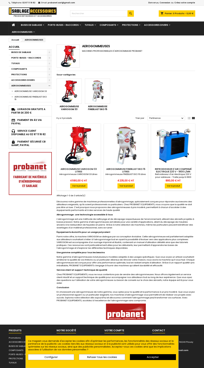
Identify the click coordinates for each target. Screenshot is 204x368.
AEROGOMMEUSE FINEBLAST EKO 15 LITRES (125, 170)
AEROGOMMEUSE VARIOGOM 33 (31, 91)
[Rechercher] (102, 13)
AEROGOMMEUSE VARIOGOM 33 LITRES (79, 170)
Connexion (165, 2)
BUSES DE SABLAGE (31, 25)
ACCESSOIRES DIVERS (156, 25)
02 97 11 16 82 (28, 2)
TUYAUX (89, 25)
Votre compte (114, 330)
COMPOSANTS (108, 25)
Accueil (14, 47)
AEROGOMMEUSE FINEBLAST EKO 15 (31, 98)
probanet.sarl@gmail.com (61, 2)
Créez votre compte (184, 2)
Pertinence (166, 118)
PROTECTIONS (130, 25)
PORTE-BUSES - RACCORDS (63, 25)
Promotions (15, 337)
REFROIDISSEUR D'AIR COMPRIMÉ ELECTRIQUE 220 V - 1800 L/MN (173, 170)
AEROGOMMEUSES (22, 32)
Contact (158, 330)
